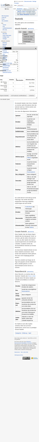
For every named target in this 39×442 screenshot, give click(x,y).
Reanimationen (31, 172)
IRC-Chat (5, 29)
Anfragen (5, 38)
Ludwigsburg (5, 52)
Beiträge (34, 1)
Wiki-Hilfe (5, 33)
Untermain (5, 57)
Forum (3, 19)
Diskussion (20, 5)
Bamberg (5, 42)
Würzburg (5, 59)
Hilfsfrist (29, 157)
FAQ (4, 26)
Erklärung (24, 333)
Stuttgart (4, 55)
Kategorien (18, 333)
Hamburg (5, 51)
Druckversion (6, 69)
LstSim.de (4, 17)
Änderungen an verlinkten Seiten (6, 65)
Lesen (14, 8)
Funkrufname (28, 206)
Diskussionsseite (28, 1)
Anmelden (16, 3)
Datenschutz (17, 352)
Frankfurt (5, 49)
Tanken (31, 227)
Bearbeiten (31, 28)
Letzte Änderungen (7, 35)
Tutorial (4, 24)
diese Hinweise (24, 14)
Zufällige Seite (6, 37)
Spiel (29, 333)
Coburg (4, 46)
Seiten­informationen (7, 72)
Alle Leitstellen (5, 20)
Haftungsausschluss (19, 355)
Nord (4, 54)
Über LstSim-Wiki (24, 352)
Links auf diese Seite (7, 63)
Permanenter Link (7, 70)
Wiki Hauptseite (5, 16)
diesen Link (31, 276)
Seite (15, 5)
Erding (4, 47)
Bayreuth (5, 44)
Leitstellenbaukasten (7, 28)
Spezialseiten (6, 67)
